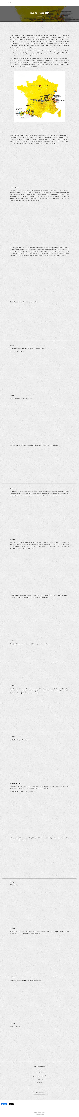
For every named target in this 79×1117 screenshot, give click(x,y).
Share (4, 1104)
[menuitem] (68, 3)
